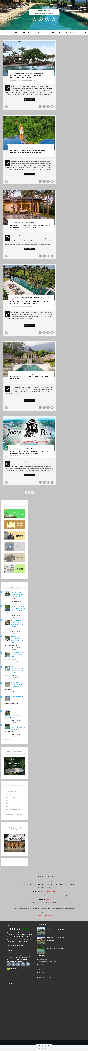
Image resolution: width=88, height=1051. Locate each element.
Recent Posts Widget (7, 739)
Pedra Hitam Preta (38, 73)
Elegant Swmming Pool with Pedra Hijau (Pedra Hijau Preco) (17, 654)
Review (41, 975)
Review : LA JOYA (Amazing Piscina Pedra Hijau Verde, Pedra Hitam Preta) (17, 594)
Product (8, 803)
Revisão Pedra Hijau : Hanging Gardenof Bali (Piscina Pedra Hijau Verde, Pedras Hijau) (18, 608)
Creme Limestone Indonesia (14, 791)
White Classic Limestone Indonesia (12, 810)
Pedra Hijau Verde (27, 73)
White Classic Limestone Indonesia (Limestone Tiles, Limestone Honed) (17, 699)
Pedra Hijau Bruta (11, 797)
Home (17, 32)
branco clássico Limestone (28, 298)
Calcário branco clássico (40, 298)
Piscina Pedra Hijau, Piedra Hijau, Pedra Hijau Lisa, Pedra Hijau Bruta (18, 727)
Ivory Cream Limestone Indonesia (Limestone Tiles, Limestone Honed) (17, 685)
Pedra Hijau (27, 32)
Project (8, 806)
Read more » (29, 99)
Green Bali (25, 148)
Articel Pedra (19, 148)
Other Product (41, 32)
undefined (14, 603)
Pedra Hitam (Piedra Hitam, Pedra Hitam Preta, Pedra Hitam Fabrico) (17, 713)
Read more (19, 601)
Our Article (55, 32)
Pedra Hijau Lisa (18, 73)
